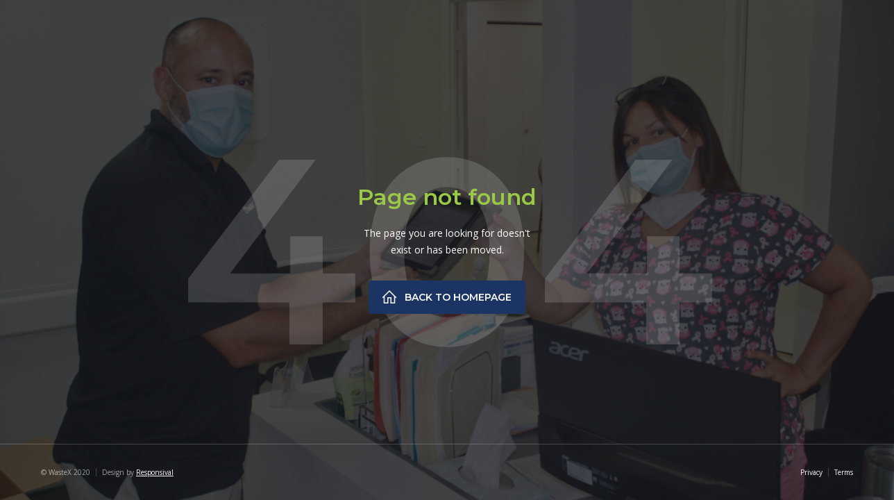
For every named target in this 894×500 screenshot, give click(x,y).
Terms (843, 472)
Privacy (811, 472)
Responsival (155, 472)
